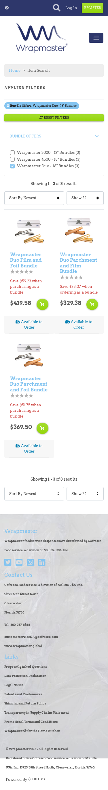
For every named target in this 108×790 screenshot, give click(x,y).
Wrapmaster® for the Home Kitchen (32, 731)
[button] (7, 8)
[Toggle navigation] (96, 38)
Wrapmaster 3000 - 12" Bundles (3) (48, 152)
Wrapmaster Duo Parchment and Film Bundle (78, 263)
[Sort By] (34, 198)
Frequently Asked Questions (25, 667)
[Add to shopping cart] (42, 304)
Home (14, 70)
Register (92, 8)
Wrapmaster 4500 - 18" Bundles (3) (49, 159)
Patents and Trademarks (23, 694)
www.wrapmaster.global (23, 646)
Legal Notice (13, 685)
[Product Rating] (21, 272)
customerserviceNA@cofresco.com (31, 637)
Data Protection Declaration (25, 676)
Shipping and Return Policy (25, 703)
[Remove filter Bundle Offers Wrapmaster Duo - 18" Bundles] (8, 105)
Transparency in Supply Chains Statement (36, 713)
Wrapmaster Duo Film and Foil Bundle (26, 260)
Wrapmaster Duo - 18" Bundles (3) (48, 166)
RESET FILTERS (54, 118)
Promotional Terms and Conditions (31, 722)
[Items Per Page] (85, 198)
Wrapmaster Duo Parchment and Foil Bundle (29, 384)
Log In (71, 8)
